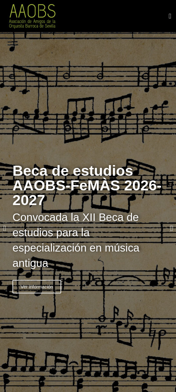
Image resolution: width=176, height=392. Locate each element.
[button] (170, 16)
